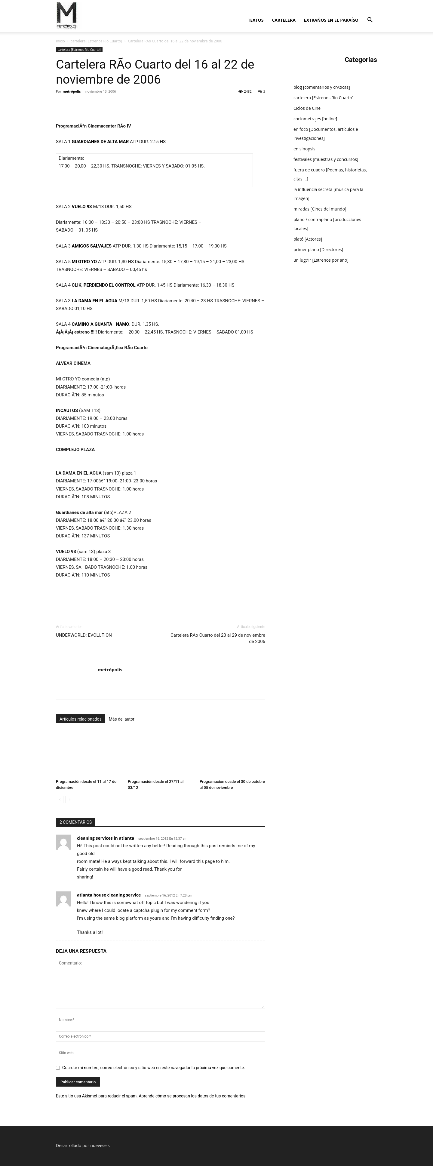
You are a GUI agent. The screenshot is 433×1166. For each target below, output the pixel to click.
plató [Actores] (307, 239)
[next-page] (69, 799)
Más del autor (121, 719)
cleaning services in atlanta (105, 838)
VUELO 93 (82, 206)
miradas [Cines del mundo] (319, 209)
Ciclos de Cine (307, 108)
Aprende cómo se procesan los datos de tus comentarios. (192, 1096)
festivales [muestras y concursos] (325, 159)
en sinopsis (304, 149)
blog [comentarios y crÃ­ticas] (321, 87)
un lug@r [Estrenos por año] (321, 260)
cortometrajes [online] (315, 119)
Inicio (60, 41)
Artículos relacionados (81, 719)
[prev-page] (59, 799)
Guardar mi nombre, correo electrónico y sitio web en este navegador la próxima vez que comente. (153, 1067)
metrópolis (72, 91)
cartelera (283, 20)
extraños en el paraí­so (331, 20)
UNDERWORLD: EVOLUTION (84, 635)
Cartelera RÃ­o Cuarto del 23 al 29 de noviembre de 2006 (217, 638)
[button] (370, 20)
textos (255, 20)
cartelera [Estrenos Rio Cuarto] (96, 41)
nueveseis (100, 1145)
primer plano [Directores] (318, 249)
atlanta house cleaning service (109, 895)
